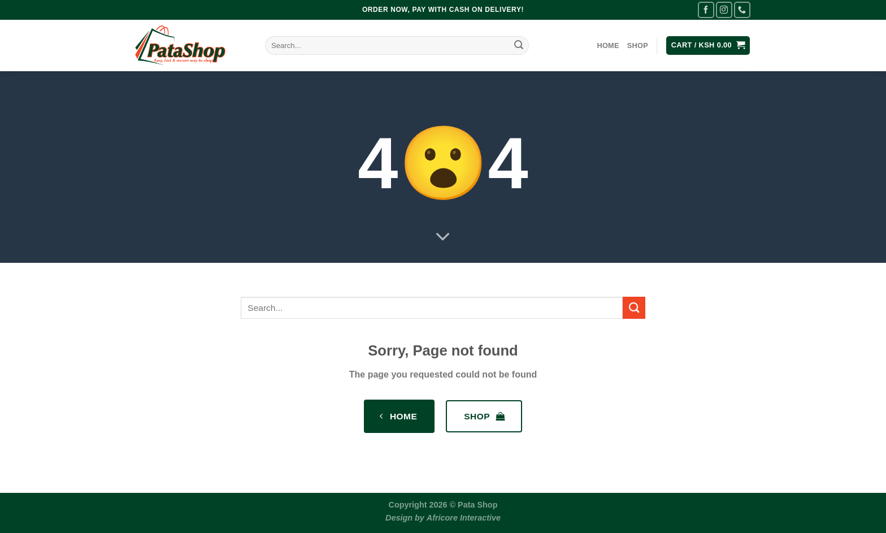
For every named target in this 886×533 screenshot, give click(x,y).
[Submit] (518, 45)
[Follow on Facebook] (706, 10)
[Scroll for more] (443, 237)
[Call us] (742, 10)
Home (608, 45)
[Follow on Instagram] (724, 10)
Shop (637, 45)
